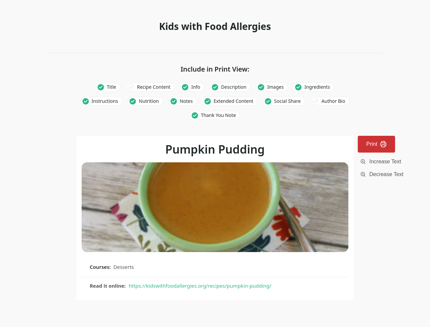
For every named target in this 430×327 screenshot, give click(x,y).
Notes (186, 101)
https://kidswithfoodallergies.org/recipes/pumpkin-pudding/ (200, 285)
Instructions (105, 101)
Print (376, 144)
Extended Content (233, 101)
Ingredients (317, 87)
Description (233, 87)
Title (111, 87)
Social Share (287, 101)
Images (275, 87)
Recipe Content (154, 87)
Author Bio (333, 101)
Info (195, 87)
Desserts (124, 266)
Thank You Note (218, 115)
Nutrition (149, 101)
